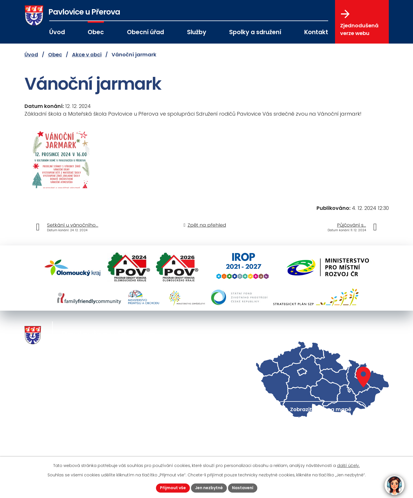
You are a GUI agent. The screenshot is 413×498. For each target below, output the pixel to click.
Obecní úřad (145, 32)
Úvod (57, 32)
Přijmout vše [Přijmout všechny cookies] (173, 488)
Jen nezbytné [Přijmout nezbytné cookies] (209, 488)
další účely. (348, 465)
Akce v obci (87, 54)
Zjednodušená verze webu (359, 23)
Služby (196, 32)
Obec (96, 32)
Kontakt (316, 32)
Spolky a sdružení (255, 32)
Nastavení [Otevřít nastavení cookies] (242, 488)
